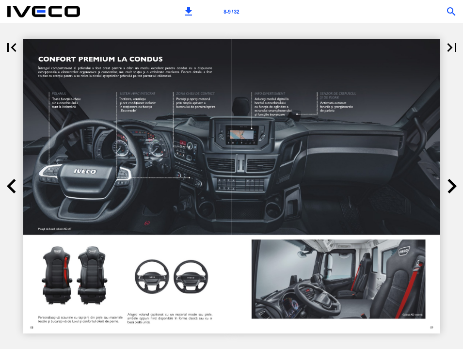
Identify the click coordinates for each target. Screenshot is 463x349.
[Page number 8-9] (232, 11)
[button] (188, 11)
